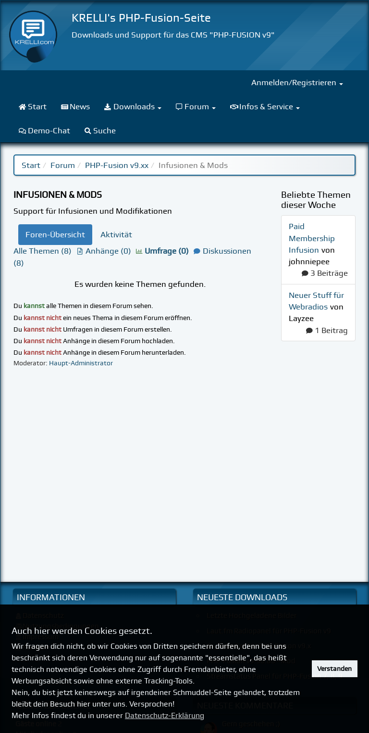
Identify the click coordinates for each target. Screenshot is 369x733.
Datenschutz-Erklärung (164, 715)
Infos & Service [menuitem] (265, 106)
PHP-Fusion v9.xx (116, 165)
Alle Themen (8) (42, 251)
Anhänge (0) (103, 251)
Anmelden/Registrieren (297, 82)
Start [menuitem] (33, 106)
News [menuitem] (75, 106)
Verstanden (334, 668)
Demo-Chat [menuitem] (44, 130)
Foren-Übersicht (55, 234)
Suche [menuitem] (100, 130)
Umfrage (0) (162, 251)
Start (31, 165)
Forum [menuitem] (196, 106)
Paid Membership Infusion (312, 238)
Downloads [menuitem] (132, 106)
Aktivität (116, 234)
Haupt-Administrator (81, 363)
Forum (62, 165)
